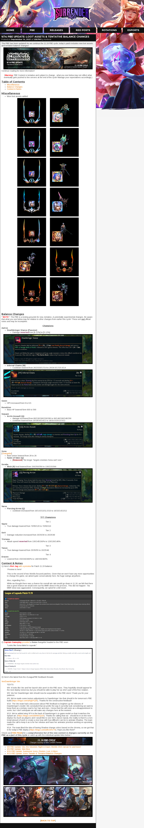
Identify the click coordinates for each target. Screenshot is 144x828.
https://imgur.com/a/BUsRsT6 (43, 730)
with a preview (25, 566)
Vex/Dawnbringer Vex (11, 681)
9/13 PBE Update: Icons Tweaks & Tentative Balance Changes (34, 753)
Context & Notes (14, 89)
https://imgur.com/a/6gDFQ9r (24, 700)
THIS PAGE (17, 733)
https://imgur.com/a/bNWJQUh (31, 716)
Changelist (6, 453)
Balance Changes (14, 87)
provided (26, 642)
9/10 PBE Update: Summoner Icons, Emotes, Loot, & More (32, 751)
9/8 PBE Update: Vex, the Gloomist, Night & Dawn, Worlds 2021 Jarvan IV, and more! (44, 747)
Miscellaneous (13, 85)
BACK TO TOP (48, 821)
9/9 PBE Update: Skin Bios (18, 749)
